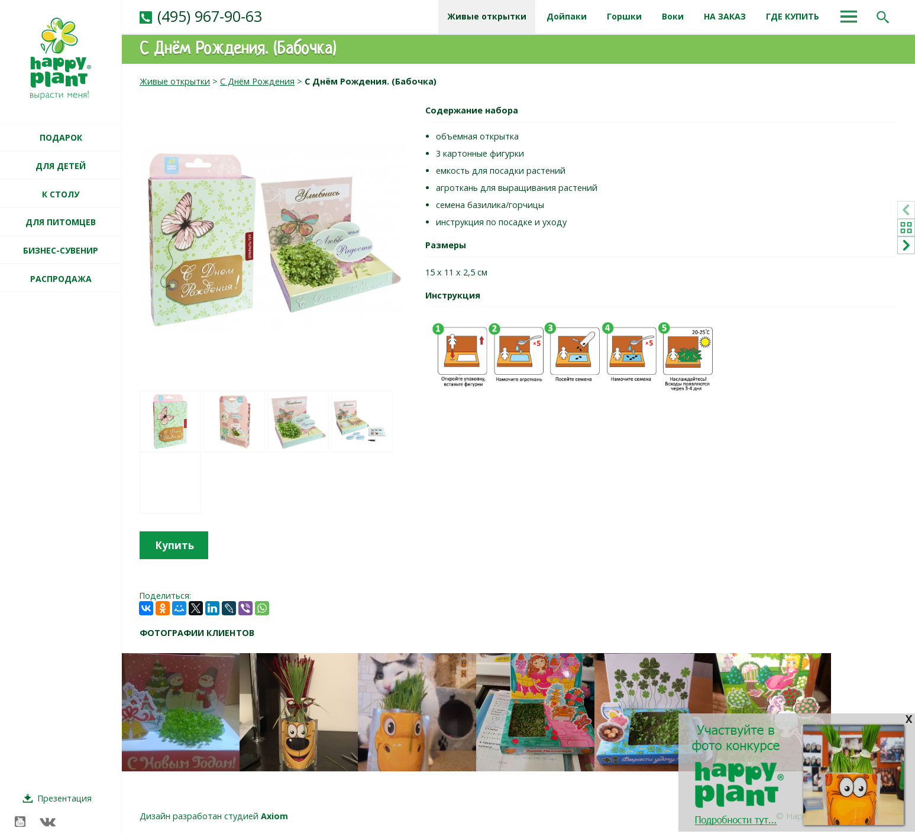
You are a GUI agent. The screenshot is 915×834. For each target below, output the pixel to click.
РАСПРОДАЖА (61, 278)
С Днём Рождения (257, 81)
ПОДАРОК (61, 137)
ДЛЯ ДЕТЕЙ (60, 165)
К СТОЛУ (60, 194)
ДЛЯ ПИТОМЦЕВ (60, 222)
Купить (174, 545)
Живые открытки (175, 81)
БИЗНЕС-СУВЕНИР (60, 250)
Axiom (274, 816)
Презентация (64, 798)
